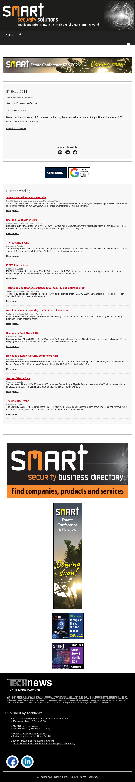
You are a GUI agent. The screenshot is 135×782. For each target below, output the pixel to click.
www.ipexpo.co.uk (16, 128)
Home (9, 34)
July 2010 (10, 97)
